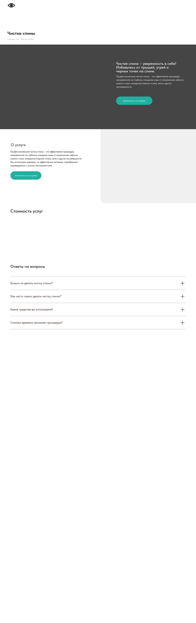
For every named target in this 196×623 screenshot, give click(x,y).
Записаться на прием (134, 100)
